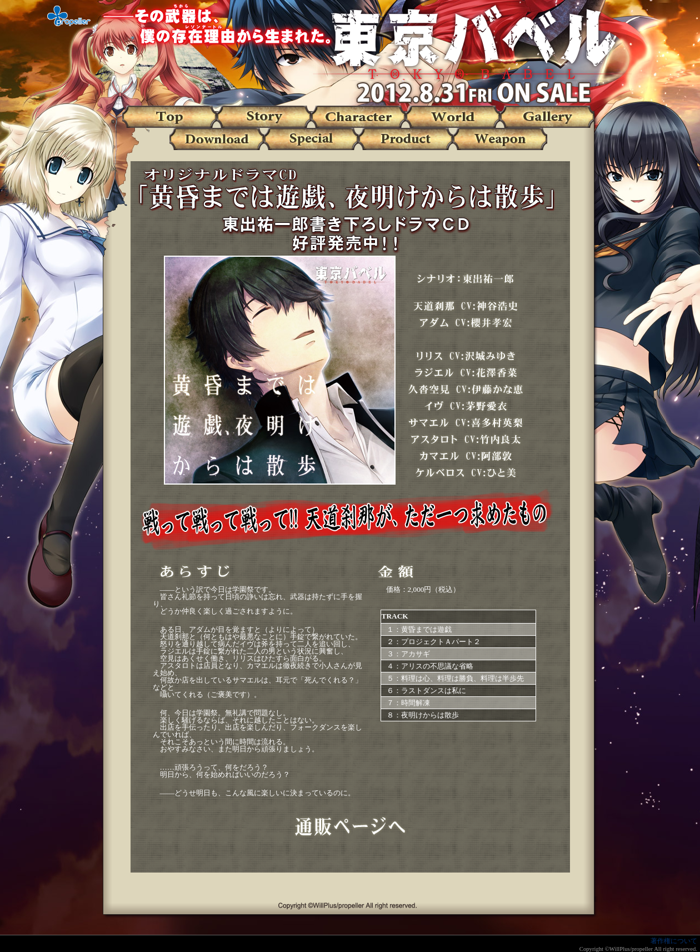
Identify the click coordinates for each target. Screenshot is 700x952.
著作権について (674, 941)
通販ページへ (350, 827)
